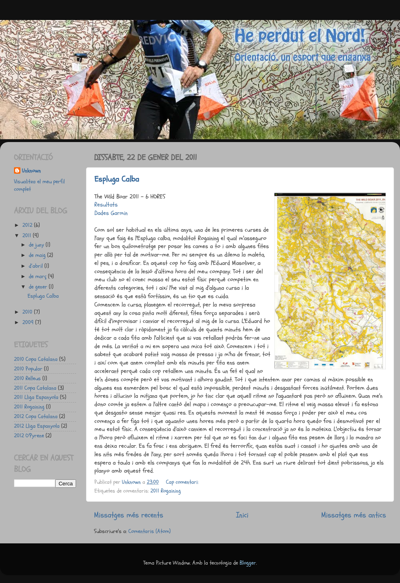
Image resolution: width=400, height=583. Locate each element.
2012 (28, 225)
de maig (38, 255)
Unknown (31, 170)
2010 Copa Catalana (36, 359)
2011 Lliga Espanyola (36, 397)
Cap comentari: (183, 482)
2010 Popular (28, 369)
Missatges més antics (353, 515)
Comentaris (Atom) (149, 531)
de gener (39, 286)
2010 (28, 312)
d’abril (36, 266)
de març (38, 276)
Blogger (248, 563)
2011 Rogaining (165, 491)
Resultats (106, 204)
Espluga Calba (116, 179)
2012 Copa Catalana (36, 416)
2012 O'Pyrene (29, 435)
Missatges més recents (128, 515)
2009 (28, 322)
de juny (37, 244)
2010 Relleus (27, 378)
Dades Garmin (111, 213)
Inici (242, 515)
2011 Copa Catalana (35, 388)
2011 (27, 235)
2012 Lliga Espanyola (37, 426)
